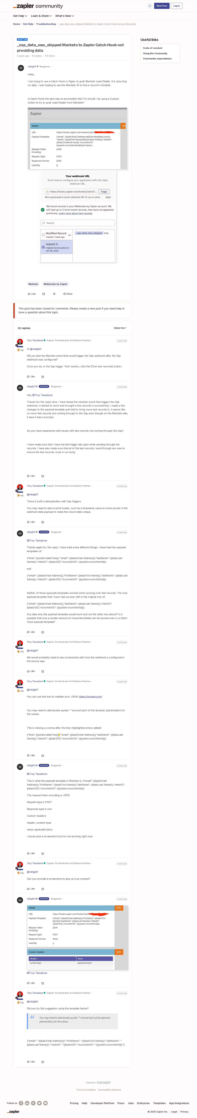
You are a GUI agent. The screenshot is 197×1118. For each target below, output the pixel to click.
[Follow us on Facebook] (21, 1103)
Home (16, 24)
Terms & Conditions (86, 1089)
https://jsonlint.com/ (90, 696)
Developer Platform (102, 1103)
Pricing (74, 1103)
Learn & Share (41, 16)
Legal (174, 1111)
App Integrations (179, 1103)
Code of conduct (152, 48)
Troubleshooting (46, 24)
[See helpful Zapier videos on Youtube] (45, 1103)
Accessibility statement (109, 1089)
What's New (65, 16)
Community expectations (157, 58)
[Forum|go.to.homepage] (38, 6)
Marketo (33, 284)
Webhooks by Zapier (56, 284)
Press (121, 1103)
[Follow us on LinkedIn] (27, 1103)
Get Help (20, 16)
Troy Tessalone (35, 340)
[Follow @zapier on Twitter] (39, 1103)
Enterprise (143, 1103)
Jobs (131, 1103)
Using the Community (155, 53)
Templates (159, 1103)
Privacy (184, 1111)
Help (84, 1103)
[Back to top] (191, 1085)
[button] (162, 6)
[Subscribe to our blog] (33, 1103)
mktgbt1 (32, 66)
